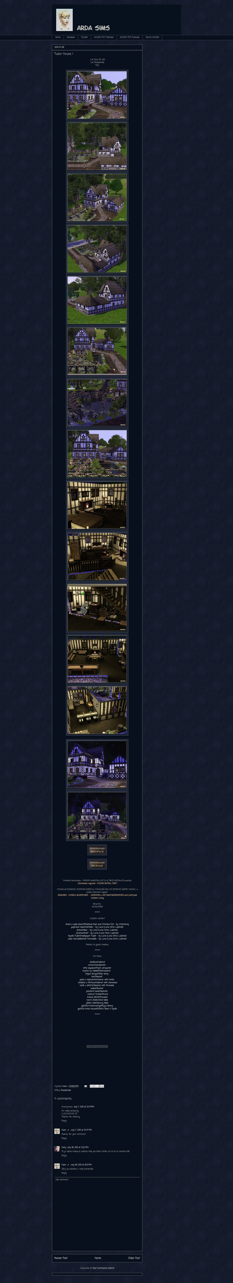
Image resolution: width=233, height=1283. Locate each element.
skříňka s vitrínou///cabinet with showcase (97, 982)
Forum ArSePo (152, 37)
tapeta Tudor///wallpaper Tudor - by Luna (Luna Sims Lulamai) (97, 936)
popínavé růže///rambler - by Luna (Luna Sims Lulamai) (97, 927)
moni (64, 1130)
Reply (64, 1120)
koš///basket (96, 976)
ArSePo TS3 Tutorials (129, 37)
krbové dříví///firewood (97, 997)
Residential (66, 1090)
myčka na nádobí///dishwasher (96, 971)
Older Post (134, 1258)
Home (57, 37)
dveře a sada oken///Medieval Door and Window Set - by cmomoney (97, 924)
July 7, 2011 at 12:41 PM (83, 1106)
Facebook (71, 37)
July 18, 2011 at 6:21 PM (81, 1165)
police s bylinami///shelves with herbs (97, 979)
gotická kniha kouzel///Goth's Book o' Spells (97, 1008)
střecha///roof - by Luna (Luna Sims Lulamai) (97, 933)
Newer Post (60, 1258)
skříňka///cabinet (97, 962)
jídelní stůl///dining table (97, 1003)
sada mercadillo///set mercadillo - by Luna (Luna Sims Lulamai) (97, 939)
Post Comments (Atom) (103, 1268)
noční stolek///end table (97, 1000)
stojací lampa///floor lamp (96, 973)
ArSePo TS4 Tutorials (104, 37)
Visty (64, 1147)
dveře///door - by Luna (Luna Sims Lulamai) (97, 930)
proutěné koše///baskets (97, 991)
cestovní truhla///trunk (97, 994)
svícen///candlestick (97, 965)
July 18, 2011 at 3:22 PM (77, 1147)
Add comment (61, 1179)
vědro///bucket (96, 988)
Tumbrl (84, 37)
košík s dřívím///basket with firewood (97, 985)
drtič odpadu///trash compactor (97, 968)
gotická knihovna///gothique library (97, 1005)
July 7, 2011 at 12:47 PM (81, 1130)
